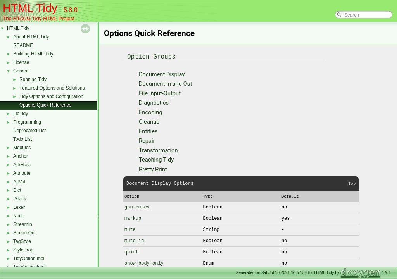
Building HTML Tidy (33, 54)
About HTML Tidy (31, 37)
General (21, 71)
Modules (22, 147)
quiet (131, 252)
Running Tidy (33, 79)
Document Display (162, 74)
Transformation (158, 150)
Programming (27, 122)
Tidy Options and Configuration (51, 96)
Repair (147, 140)
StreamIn (22, 224)
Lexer (19, 207)
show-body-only (144, 263)
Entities (148, 131)
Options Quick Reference (45, 105)
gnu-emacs (137, 207)
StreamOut (24, 233)
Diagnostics (154, 102)
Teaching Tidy (156, 159)
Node (18, 216)
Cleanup (149, 121)
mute (130, 229)
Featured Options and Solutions (52, 88)
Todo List (22, 139)
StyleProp (23, 250)
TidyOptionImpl (28, 258)
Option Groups (151, 57)
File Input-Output (160, 93)
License (21, 62)
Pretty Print (153, 169)
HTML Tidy (18, 28)
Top (352, 183)
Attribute (22, 173)
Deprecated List (29, 130)
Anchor (20, 156)
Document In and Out (165, 83)
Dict (17, 190)
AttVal (19, 181)
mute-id (134, 241)
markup (132, 218)
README (23, 45)
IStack (19, 199)
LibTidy (20, 113)
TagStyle (22, 241)
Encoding (150, 112)
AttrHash (22, 164)
